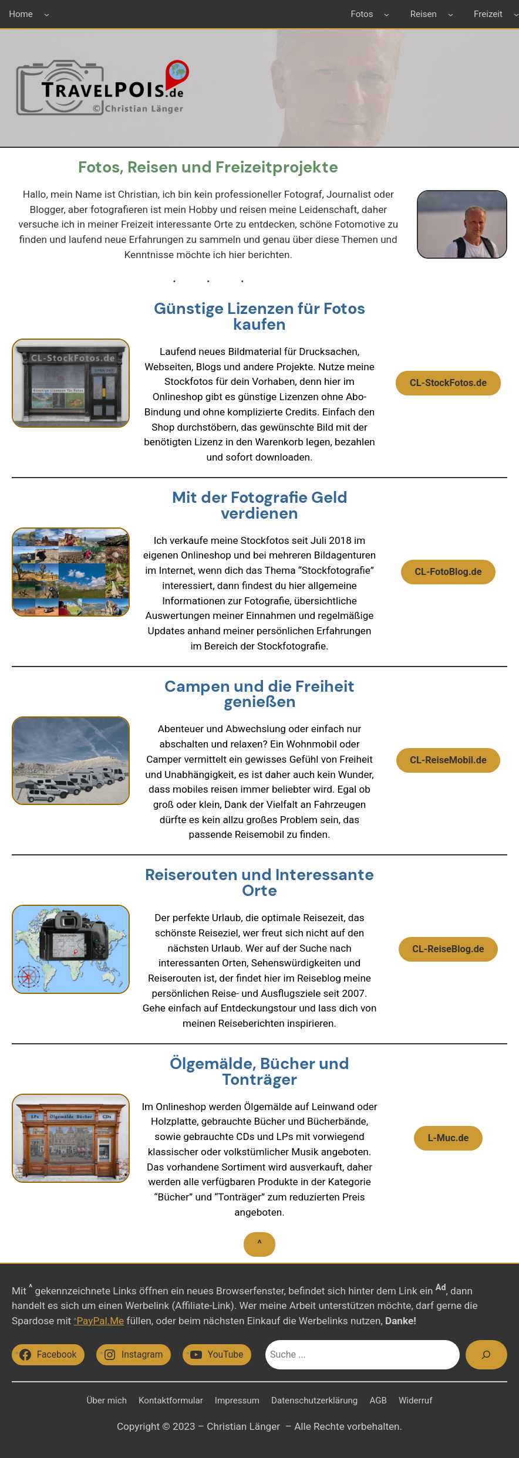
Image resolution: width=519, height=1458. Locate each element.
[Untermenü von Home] (46, 13)
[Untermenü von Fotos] (386, 13)
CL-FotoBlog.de (447, 571)
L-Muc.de (448, 1138)
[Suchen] (486, 1354)
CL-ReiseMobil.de (448, 760)
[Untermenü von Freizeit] (516, 13)
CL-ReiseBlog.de (448, 949)
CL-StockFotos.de (448, 382)
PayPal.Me (100, 1321)
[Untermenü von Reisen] (450, 13)
